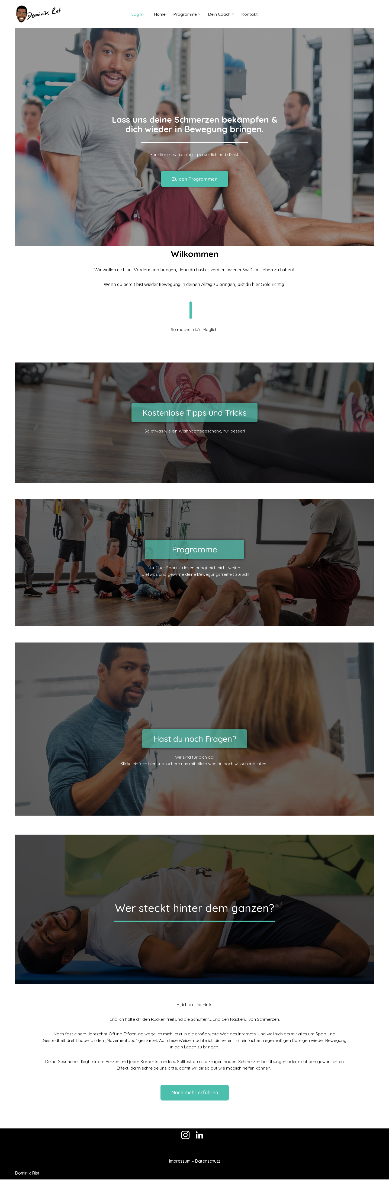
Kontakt (250, 14)
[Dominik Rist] (38, 14)
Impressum (180, 1161)
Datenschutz (207, 1161)
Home (159, 14)
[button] (199, 14)
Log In (137, 14)
